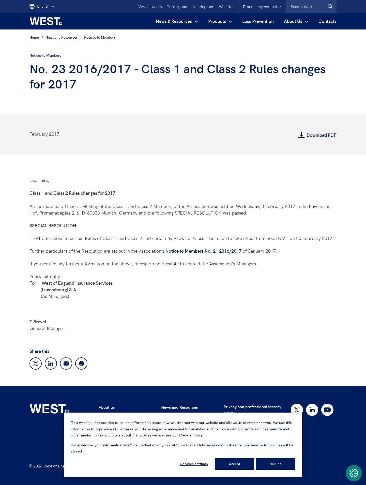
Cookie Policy (191, 435)
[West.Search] (330, 6)
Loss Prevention (258, 21)
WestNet (226, 6)
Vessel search (150, 6)
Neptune (206, 6)
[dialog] (183, 445)
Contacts (327, 21)
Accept (234, 464)
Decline (275, 464)
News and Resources (179, 407)
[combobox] (311, 6)
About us (107, 407)
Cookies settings (194, 464)
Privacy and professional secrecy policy (252, 409)
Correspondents (180, 6)
